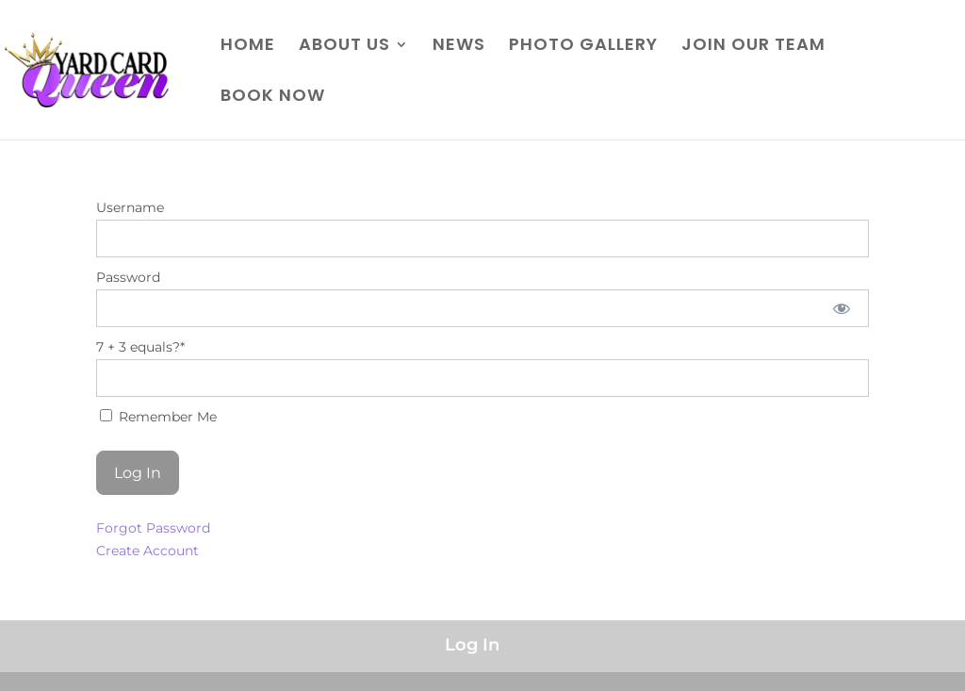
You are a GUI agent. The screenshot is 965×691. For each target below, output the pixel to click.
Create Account (147, 550)
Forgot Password (153, 527)
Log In (472, 644)
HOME (248, 47)
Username (130, 207)
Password (128, 277)
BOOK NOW (273, 98)
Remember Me (158, 416)
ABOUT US (344, 47)
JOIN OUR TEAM (753, 47)
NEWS (459, 47)
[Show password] (841, 308)
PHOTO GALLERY (583, 47)
